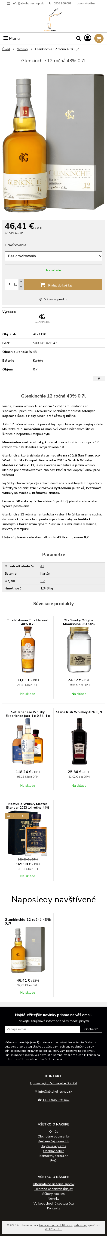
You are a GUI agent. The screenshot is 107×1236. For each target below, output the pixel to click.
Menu (11, 38)
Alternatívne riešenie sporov (53, 1184)
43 (42, 566)
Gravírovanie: (16, 245)
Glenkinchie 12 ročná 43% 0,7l (28, 921)
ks (15, 284)
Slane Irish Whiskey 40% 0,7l (79, 712)
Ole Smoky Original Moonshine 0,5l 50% (79, 622)
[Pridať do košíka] (53, 284)
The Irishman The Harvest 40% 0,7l (28, 622)
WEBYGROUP (53, 1229)
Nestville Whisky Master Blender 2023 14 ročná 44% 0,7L (27, 808)
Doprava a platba (53, 1146)
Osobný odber (53, 1151)
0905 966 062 (62, 3)
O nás (53, 1131)
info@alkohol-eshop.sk (28, 3)
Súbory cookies (53, 1194)
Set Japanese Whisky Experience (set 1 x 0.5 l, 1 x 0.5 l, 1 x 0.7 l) (28, 716)
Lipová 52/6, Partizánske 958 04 (53, 1083)
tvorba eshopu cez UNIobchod (56, 1225)
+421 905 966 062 (56, 1100)
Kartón (45, 573)
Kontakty (53, 1208)
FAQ (53, 1161)
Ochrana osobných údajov (53, 1189)
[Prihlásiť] (87, 38)
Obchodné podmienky (54, 1136)
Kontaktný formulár (54, 1156)
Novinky (53, 1198)
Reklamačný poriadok (53, 1141)
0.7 (42, 581)
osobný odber (85, 3)
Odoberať (91, 1029)
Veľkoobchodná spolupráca (54, 1203)
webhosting (80, 1225)
